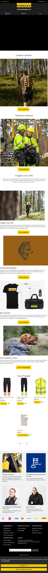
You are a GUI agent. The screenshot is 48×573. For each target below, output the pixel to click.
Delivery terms (35, 530)
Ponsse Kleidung (7, 540)
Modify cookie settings (24, 569)
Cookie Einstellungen (8, 535)
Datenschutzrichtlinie (37, 532)
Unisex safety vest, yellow (40, 397)
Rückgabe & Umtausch (8, 532)
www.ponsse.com (5, 1)
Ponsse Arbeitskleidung (8, 542)
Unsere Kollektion (22, 528)
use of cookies (6, 561)
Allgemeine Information (37, 528)
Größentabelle (21, 530)
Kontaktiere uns (7, 528)
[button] (42, 1)
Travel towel (19, 430)
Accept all (24, 565)
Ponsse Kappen (7, 544)
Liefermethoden (7, 530)
